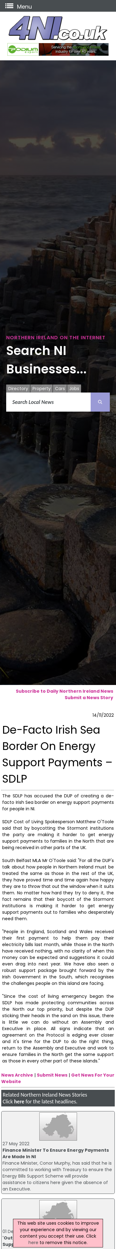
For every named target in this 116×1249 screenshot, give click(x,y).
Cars (60, 388)
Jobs (74, 388)
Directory (18, 388)
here (19, 1101)
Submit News (52, 1075)
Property (41, 388)
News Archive (17, 1075)
